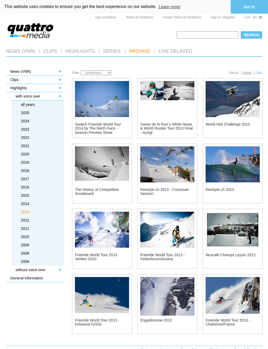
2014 (25, 204)
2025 (25, 113)
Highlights (18, 88)
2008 (25, 253)
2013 (25, 212)
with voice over (28, 96)
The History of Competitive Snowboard (97, 191)
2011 (25, 228)
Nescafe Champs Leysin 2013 (230, 255)
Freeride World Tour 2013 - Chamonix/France (228, 322)
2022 (25, 137)
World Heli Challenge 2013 (228, 124)
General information (26, 278)
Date (258, 73)
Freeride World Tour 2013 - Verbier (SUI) (97, 257)
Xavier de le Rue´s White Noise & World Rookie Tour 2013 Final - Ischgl (166, 128)
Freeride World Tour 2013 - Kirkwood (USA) (97, 322)
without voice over (31, 270)
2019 (25, 162)
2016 (25, 187)
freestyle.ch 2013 (220, 189)
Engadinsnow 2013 (156, 320)
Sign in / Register (223, 17)
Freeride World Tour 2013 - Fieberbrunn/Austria (162, 257)
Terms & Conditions (140, 17)
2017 (25, 179)
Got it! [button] (249, 7)
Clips (50, 51)
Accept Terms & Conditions (182, 17)
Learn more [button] (170, 7)
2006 (25, 261)
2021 (25, 146)
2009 (25, 245)
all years (28, 104)
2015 (25, 195)
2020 (25, 154)
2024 (25, 121)
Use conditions (105, 17)
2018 (25, 171)
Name (247, 73)
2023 (25, 129)
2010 (25, 237)
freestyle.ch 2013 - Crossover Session (164, 191)
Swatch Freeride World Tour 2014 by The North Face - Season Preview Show (98, 128)
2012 (25, 220)
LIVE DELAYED (176, 51)
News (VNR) (20, 51)
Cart (253, 17)
